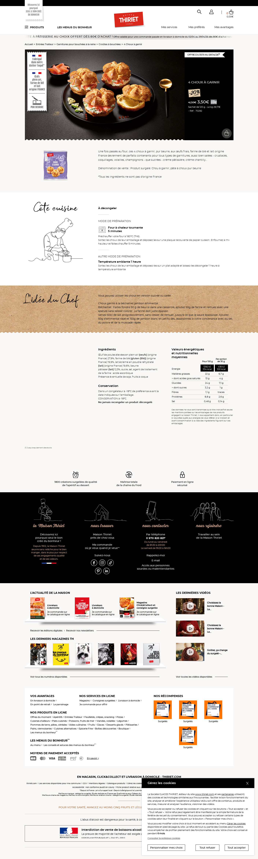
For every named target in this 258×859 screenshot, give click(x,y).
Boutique (123, 728)
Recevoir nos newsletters (80, 631)
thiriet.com (32, 783)
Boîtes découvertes (105, 728)
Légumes (122, 721)
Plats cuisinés (59, 721)
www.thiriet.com (204, 794)
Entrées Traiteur (44, 44)
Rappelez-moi (155, 555)
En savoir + (93, 758)
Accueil (29, 44)
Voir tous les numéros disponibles (48, 677)
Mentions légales (97, 783)
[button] (211, 13)
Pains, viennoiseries (41, 728)
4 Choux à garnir (133, 44)
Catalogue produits (116, 783)
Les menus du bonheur (74, 27)
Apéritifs (57, 717)
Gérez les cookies (135, 783)
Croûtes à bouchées (110, 44)
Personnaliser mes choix (166, 847)
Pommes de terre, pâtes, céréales (48, 724)
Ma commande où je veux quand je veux (102, 546)
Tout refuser (207, 847)
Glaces (100, 724)
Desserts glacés (114, 724)
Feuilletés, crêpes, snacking (99, 717)
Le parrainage (60, 704)
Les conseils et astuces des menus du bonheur (70, 745)
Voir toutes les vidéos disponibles (194, 677)
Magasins (84, 700)
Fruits (91, 724)
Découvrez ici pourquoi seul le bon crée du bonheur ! (49, 538)
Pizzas (119, 717)
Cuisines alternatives (65, 728)
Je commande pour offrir (93, 704)
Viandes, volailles (105, 721)
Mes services (169, 27)
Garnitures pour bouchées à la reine (76, 44)
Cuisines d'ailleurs (40, 721)
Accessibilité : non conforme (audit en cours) (93, 787)
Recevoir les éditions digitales (46, 631)
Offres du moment (40, 717)
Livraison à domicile (129, 700)
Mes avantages (223, 27)
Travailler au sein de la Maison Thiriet (209, 536)
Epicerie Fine (86, 728)
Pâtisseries (131, 724)
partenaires (227, 794)
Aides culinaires (77, 724)
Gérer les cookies (236, 823)
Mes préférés (196, 27)
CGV (85, 783)
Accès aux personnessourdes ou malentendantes (155, 567)
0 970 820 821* (155, 538)
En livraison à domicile (42, 700)
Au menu (35, 745)
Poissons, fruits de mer (81, 721)
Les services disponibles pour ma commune (60, 783)
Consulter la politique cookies (164, 838)
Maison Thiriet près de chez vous (102, 536)
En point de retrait (40, 704)
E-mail (156, 560)
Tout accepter (237, 847)
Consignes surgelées (104, 700)
